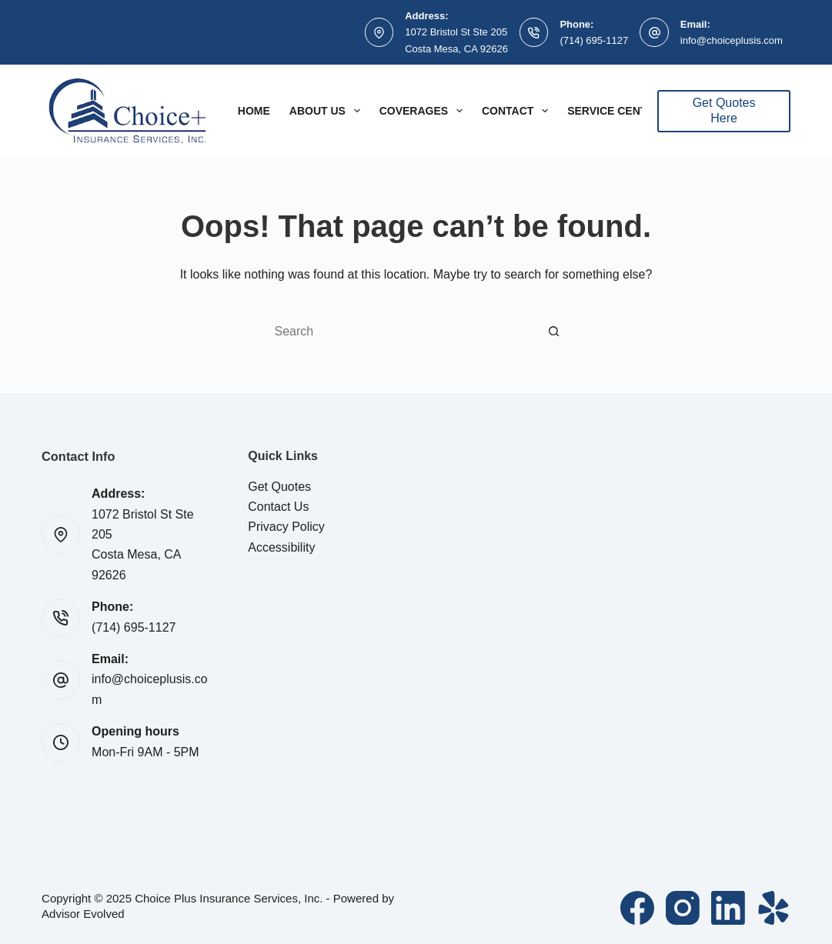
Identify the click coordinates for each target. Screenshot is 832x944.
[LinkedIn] (728, 908)
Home (254, 111)
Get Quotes (279, 486)
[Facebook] (637, 908)
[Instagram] (683, 908)
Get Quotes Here (724, 110)
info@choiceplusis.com (731, 40)
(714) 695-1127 (594, 40)
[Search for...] (400, 331)
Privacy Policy (286, 526)
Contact (518, 111)
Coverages (424, 111)
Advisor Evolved (83, 913)
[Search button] (554, 331)
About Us (327, 111)
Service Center (614, 111)
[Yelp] (773, 908)
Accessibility (281, 547)
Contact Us (278, 506)
